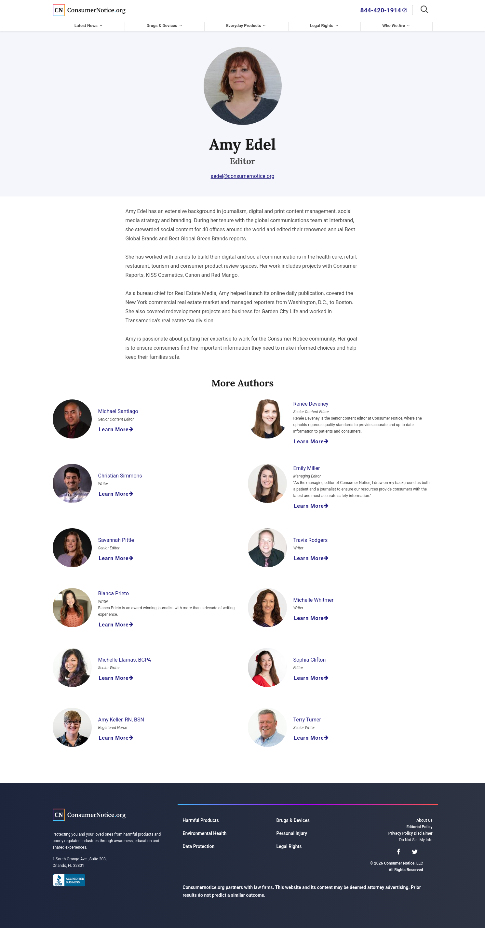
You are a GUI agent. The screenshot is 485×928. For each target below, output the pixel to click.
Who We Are (393, 23)
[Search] (393, 9)
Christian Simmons (120, 473)
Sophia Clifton (309, 657)
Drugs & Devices (162, 23)
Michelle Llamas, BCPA (124, 657)
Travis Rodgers (310, 538)
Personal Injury (291, 831)
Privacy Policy (400, 831)
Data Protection (199, 844)
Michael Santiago (118, 409)
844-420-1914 (335, 9)
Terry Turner (307, 717)
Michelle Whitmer (313, 598)
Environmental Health (205, 831)
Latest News (86, 23)
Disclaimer (423, 831)
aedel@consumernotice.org (243, 174)
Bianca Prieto (113, 591)
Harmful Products (201, 818)
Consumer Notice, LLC (89, 9)
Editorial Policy (419, 824)
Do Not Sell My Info (415, 838)
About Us (424, 818)
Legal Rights (321, 23)
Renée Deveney (311, 401)
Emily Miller (306, 466)
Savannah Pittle (116, 538)
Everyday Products (243, 23)
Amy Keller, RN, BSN (121, 717)
